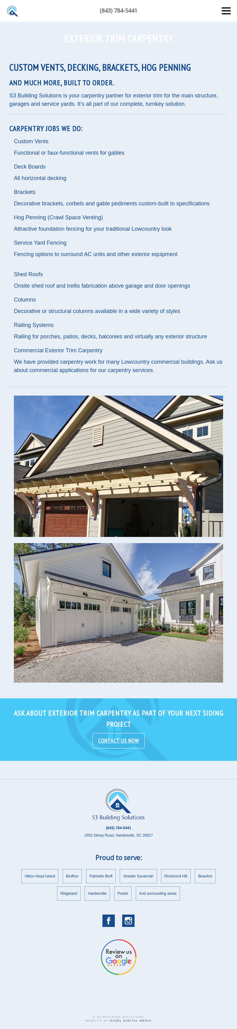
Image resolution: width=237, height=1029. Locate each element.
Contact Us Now (118, 747)
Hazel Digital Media (131, 1020)
